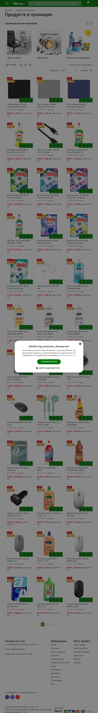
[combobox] (80, 343)
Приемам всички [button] (49, 362)
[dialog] (49, 356)
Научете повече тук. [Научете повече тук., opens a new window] (68, 355)
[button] (49, 368)
